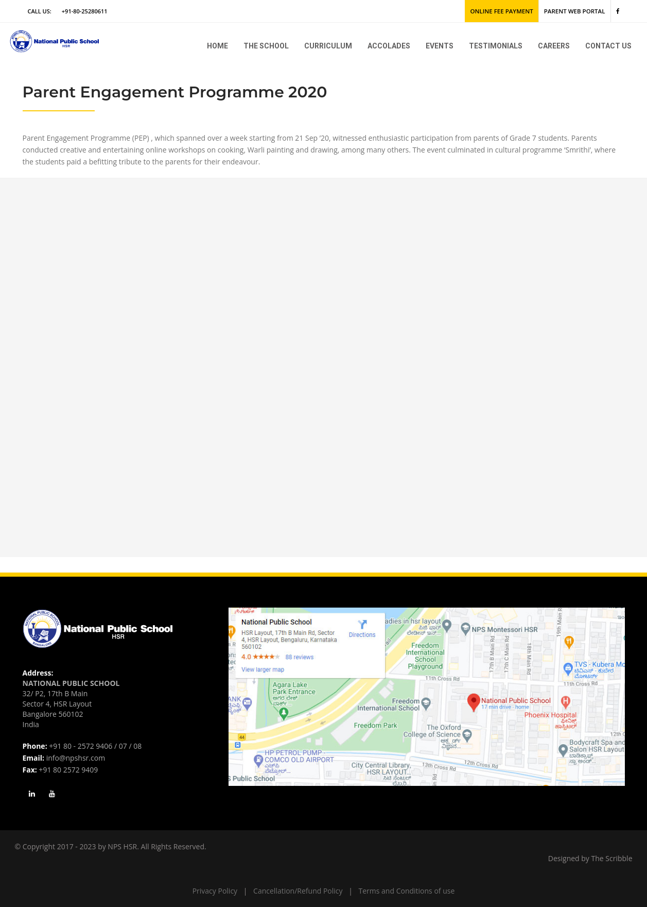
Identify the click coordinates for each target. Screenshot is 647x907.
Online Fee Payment (506, 11)
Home (217, 46)
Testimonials (495, 46)
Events (439, 46)
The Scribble (612, 858)
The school (266, 46)
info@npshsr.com (75, 758)
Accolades (389, 46)
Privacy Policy (215, 891)
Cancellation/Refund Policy (297, 891)
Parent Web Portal (576, 11)
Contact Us (608, 46)
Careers (554, 46)
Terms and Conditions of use (407, 891)
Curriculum (328, 46)
